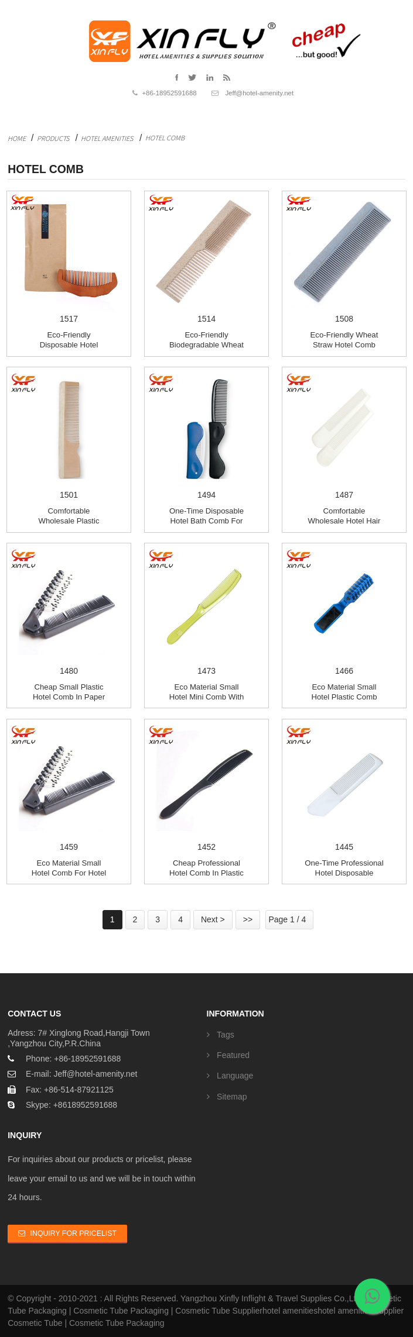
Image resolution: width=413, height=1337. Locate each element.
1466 (344, 610)
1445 (344, 786)
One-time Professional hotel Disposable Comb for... (344, 873)
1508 (344, 258)
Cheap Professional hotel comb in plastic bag (206, 873)
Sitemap (232, 1096)
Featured (233, 1055)
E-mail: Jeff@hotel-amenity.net (81, 1073)
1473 (206, 610)
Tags (225, 1034)
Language (235, 1075)
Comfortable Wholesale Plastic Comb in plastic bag (69, 520)
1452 (206, 786)
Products (53, 138)
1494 (206, 434)
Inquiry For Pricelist (73, 1233)
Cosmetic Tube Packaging (121, 1310)
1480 (69, 610)
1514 (206, 258)
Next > (213, 919)
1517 (69, 258)
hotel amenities (290, 1310)
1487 (344, 434)
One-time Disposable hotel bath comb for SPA (206, 520)
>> (247, 919)
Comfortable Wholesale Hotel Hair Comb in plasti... (344, 520)
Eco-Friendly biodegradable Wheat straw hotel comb (206, 344)
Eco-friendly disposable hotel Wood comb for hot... (69, 344)
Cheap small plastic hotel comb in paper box (69, 697)
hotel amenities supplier (361, 1310)
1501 (69, 434)
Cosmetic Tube (35, 1323)
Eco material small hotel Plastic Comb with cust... (344, 697)
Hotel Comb (165, 137)
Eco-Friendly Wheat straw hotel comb (344, 339)
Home (17, 138)
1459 (69, 786)
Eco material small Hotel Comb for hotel (69, 868)
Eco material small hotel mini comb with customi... (206, 697)
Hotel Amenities (107, 138)
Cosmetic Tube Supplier (218, 1310)
